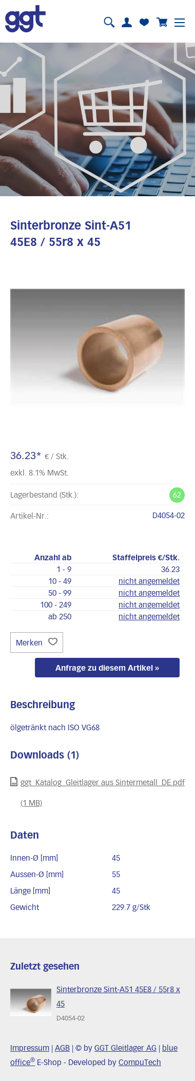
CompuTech (140, 1062)
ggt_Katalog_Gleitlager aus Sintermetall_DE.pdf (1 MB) (97, 792)
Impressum (29, 1047)
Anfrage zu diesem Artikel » (107, 667)
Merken (36, 642)
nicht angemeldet (149, 580)
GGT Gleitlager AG (125, 1047)
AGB (62, 1047)
